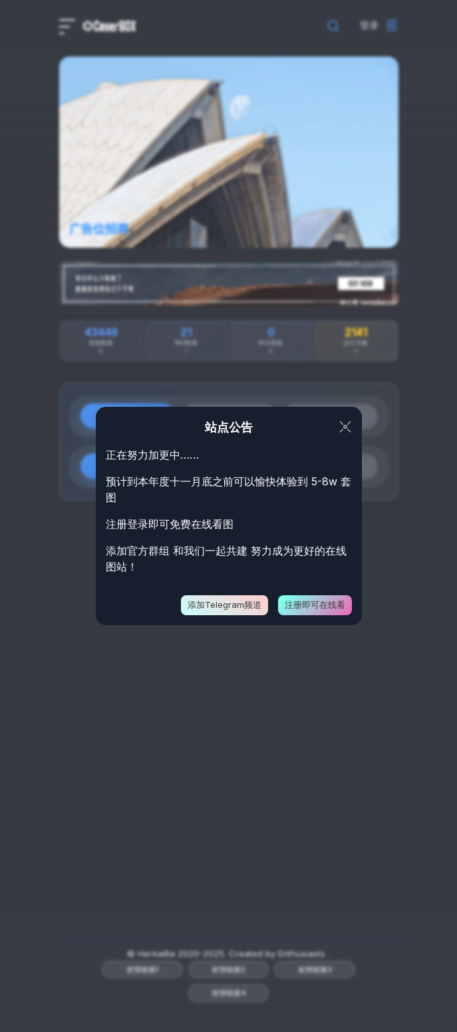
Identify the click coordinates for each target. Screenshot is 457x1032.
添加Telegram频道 (224, 604)
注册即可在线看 (315, 604)
